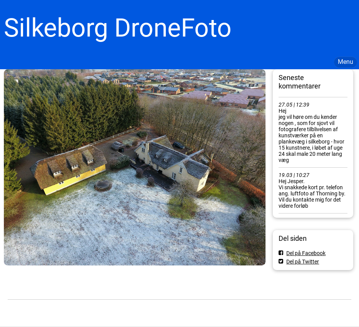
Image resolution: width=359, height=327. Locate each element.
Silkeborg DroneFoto (118, 28)
